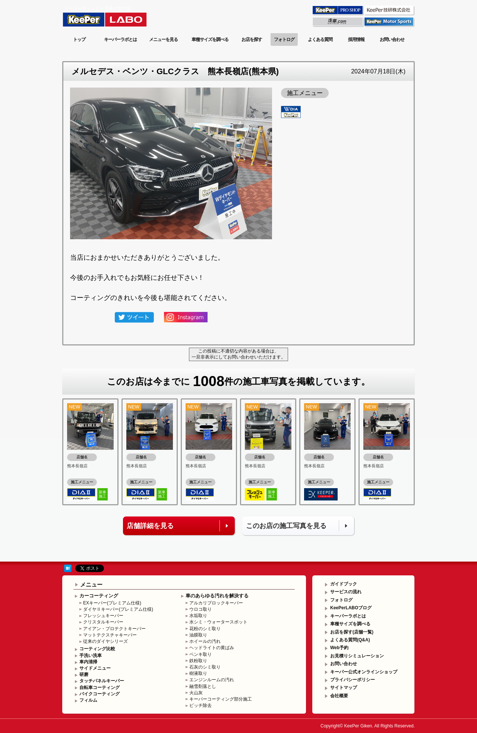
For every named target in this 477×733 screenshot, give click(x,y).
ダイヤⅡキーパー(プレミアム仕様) (118, 609)
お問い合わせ (392, 39)
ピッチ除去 (200, 705)
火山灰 (196, 692)
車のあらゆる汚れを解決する (217, 595)
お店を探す (251, 39)
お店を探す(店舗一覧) (351, 632)
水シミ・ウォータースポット (218, 622)
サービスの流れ (345, 591)
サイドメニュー (95, 668)
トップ (79, 39)
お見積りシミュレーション (357, 655)
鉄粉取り (198, 660)
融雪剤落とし (202, 686)
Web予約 (339, 647)
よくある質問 (320, 39)
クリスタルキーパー (103, 622)
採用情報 (356, 39)
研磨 (83, 674)
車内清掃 (88, 661)
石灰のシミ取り (205, 667)
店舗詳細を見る (150, 526)
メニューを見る (163, 39)
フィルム (88, 700)
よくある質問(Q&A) (350, 639)
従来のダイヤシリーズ (105, 641)
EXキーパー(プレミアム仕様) (112, 603)
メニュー (91, 584)
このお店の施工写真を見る (286, 526)
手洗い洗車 (90, 655)
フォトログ (284, 39)
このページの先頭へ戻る (384, 556)
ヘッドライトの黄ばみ (211, 647)
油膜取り (198, 635)
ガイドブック (343, 584)
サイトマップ (343, 687)
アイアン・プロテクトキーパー (114, 628)
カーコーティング (98, 595)
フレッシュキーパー (103, 615)
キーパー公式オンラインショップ (363, 671)
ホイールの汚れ (205, 641)
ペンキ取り (200, 654)
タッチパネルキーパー (101, 680)
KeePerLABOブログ (351, 607)
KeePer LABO (115, 16)
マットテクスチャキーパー (110, 635)
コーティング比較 (97, 648)
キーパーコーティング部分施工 (220, 699)
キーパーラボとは (120, 39)
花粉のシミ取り (205, 628)
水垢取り (198, 615)
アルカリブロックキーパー (216, 603)
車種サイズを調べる (210, 39)
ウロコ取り (200, 609)
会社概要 (339, 695)
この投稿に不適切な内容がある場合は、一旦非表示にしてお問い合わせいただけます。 (238, 354)
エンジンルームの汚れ (211, 679)
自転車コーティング (99, 687)
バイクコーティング (99, 693)
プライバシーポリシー (352, 679)
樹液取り (198, 673)
